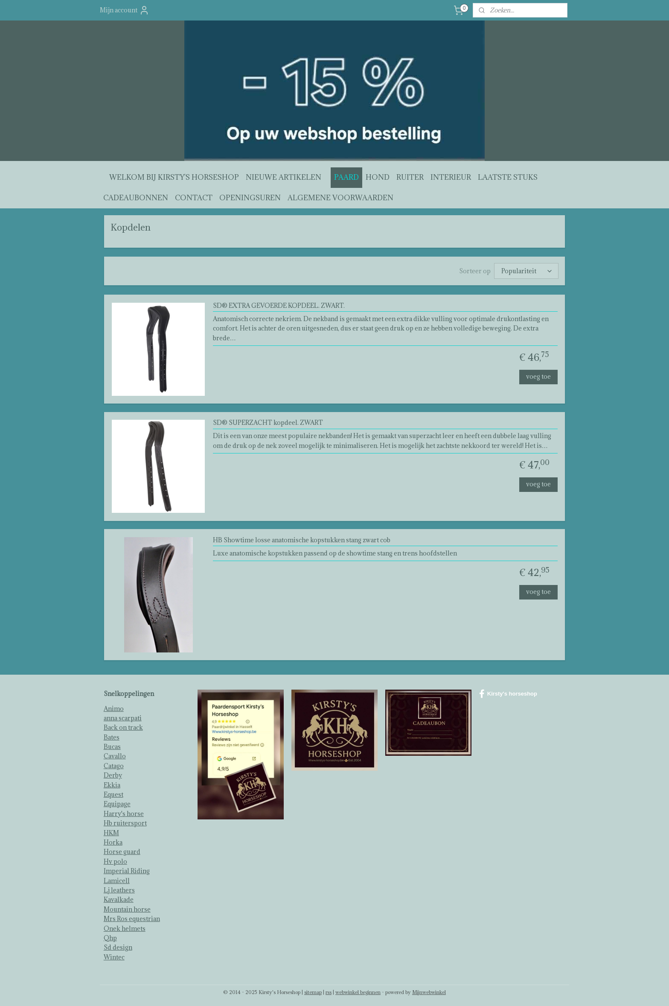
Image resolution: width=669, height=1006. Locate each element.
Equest (113, 793)
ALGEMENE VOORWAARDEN (340, 197)
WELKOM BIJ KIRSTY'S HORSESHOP (174, 177)
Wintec (114, 955)
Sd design (118, 946)
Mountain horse (127, 908)
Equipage (117, 802)
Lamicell (117, 879)
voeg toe (538, 375)
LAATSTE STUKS (508, 177)
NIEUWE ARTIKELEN (283, 177)
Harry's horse (124, 812)
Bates (111, 735)
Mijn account (124, 10)
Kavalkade (119, 898)
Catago (114, 764)
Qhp (110, 936)
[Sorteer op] (526, 270)
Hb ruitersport (125, 821)
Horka (113, 840)
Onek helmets (124, 927)
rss (329, 990)
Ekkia (112, 783)
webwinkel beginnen (358, 990)
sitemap (313, 990)
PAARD (346, 177)
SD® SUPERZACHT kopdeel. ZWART (268, 421)
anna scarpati (123, 716)
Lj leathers (119, 888)
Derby (113, 773)
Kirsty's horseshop (508, 692)
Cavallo (115, 754)
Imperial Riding (127, 869)
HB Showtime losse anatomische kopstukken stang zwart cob (301, 538)
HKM (111, 831)
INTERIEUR (450, 177)
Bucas (112, 745)
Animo (114, 707)
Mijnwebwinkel (429, 990)
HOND (378, 177)
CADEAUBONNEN (135, 197)
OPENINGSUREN (250, 197)
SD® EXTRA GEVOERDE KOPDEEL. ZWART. (279, 304)
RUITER (410, 177)
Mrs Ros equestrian (132, 917)
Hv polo (115, 860)
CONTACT (193, 197)
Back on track (123, 726)
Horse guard (122, 850)
